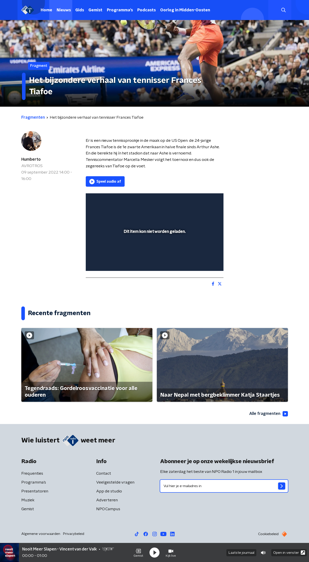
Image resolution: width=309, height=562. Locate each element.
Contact (103, 474)
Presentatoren (34, 491)
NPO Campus (108, 509)
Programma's (120, 10)
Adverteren (107, 500)
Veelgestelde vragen (115, 482)
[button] (138, 553)
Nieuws (64, 10)
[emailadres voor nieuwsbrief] (224, 486)
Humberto (31, 160)
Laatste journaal (241, 552)
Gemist (95, 10)
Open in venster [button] (289, 552)
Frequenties (32, 474)
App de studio (109, 491)
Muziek (27, 500)
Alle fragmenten (268, 413)
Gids (79, 10)
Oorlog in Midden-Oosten (185, 10)
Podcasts (146, 10)
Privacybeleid (73, 534)
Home (46, 10)
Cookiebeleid (268, 534)
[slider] (154, 249)
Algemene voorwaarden (40, 534)
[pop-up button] (203, 261)
